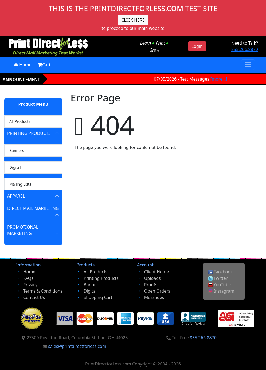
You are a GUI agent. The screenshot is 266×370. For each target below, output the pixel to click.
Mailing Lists (19, 183)
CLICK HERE (133, 20)
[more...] (220, 79)
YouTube (219, 285)
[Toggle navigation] (248, 64)
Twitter (218, 278)
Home (23, 65)
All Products (18, 120)
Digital (14, 166)
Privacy (30, 285)
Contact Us (34, 297)
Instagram (221, 291)
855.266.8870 (244, 49)
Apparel (16, 196)
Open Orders (157, 291)
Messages (154, 297)
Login (197, 46)
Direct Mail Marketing (33, 208)
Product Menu (33, 104)
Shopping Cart (98, 297)
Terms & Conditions (42, 291)
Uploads (152, 278)
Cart (44, 65)
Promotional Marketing (22, 230)
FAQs (28, 278)
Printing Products (29, 133)
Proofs (150, 285)
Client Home (156, 272)
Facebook (220, 272)
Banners (15, 149)
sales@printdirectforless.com (77, 346)
